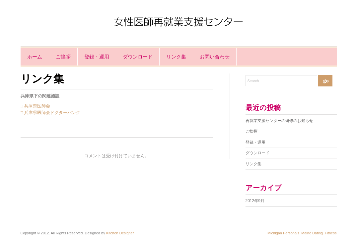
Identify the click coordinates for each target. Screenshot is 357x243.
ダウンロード (138, 57)
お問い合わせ (215, 57)
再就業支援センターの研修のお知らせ (279, 120)
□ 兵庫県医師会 (35, 105)
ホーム (34, 57)
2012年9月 (255, 200)
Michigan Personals (283, 233)
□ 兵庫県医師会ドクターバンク (50, 112)
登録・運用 (96, 57)
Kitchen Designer (120, 233)
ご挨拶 (63, 57)
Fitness (330, 233)
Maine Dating (312, 233)
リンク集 (176, 57)
